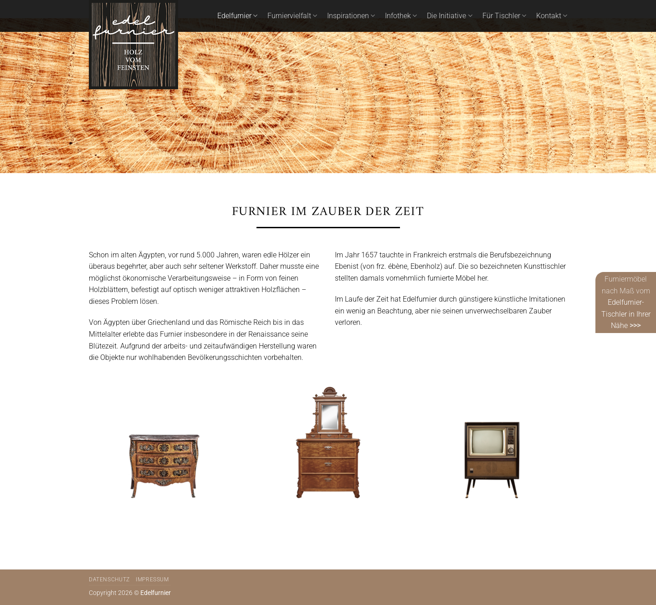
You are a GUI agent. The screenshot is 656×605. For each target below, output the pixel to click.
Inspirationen (351, 16)
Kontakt (551, 16)
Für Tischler (504, 16)
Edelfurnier (237, 16)
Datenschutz (109, 579)
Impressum (152, 579)
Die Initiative (449, 16)
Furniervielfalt (292, 16)
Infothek (401, 16)
